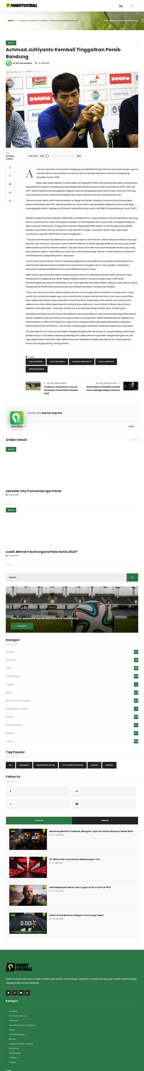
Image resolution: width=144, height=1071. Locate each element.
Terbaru (10, 684)
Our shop (22, 626)
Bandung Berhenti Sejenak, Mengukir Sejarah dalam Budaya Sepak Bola (91, 831)
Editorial (10, 651)
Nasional (10, 733)
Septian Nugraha (52, 413)
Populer (39, 820)
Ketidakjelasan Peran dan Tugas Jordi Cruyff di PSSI (80, 887)
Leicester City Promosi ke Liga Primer (33, 491)
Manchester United (45, 765)
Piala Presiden (35, 361)
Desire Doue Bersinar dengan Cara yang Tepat (76, 915)
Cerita (9, 741)
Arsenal (109, 765)
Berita (11, 20)
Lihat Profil (18, 426)
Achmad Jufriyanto (81, 361)
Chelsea (94, 765)
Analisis (10, 716)
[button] (10, 143)
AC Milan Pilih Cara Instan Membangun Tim (74, 859)
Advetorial (11, 660)
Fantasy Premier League (18, 700)
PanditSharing (13, 676)
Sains (8, 668)
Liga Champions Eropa (72, 765)
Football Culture (14, 725)
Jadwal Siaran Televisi (17, 708)
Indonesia (24, 765)
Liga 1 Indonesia (57, 361)
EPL (10, 765)
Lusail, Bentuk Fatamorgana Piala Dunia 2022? (41, 552)
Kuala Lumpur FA (106, 361)
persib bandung (36, 369)
